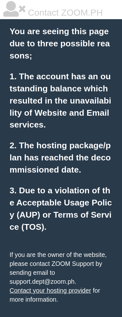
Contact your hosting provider (50, 290)
